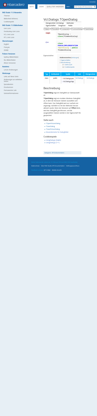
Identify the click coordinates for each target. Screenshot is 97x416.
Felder (70, 25)
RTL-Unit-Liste (9, 37)
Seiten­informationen (11, 93)
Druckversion (8, 87)
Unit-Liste (7, 28)
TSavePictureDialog (53, 129)
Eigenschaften (51, 25)
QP (45, 170)
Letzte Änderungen (11, 70)
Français (7, 47)
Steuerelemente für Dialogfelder (57, 132)
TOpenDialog (48, 93)
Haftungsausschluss (72, 166)
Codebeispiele (9, 22)
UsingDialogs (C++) (52, 143)
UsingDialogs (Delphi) (53, 140)
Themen (7, 16)
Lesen (41, 7)
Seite (31, 7)
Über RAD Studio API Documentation (53, 166)
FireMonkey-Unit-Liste (12, 31)
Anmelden (92, 2)
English (6, 44)
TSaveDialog (50, 126)
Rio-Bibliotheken (10, 60)
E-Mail (48, 170)
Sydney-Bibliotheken (11, 57)
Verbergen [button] (75, 57)
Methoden (70, 23)
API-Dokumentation (58, 153)
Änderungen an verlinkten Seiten (13, 80)
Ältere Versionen (10, 63)
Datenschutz (35, 166)
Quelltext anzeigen (55, 7)
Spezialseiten (8, 84)
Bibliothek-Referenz (11, 19)
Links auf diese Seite (11, 76)
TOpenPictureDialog (53, 123)
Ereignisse (61, 25)
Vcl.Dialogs (79, 78)
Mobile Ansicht (57, 170)
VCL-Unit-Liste (9, 34)
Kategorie (48, 153)
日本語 (6, 50)
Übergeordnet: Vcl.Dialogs (55, 23)
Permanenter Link (10, 90)
